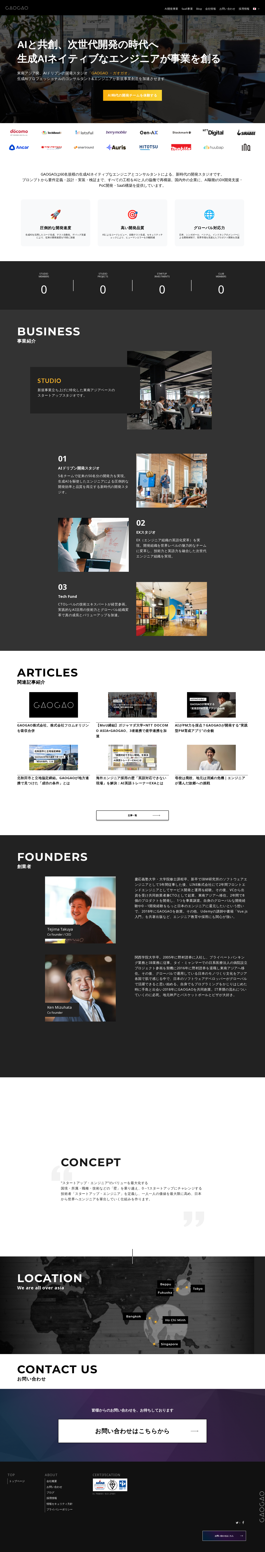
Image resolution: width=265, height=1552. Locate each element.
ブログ (50, 1492)
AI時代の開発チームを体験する (132, 95)
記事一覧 (132, 815)
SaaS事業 (187, 8)
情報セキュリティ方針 (60, 1503)
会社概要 (52, 1481)
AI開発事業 (171, 8)
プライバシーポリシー (60, 1509)
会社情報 (210, 8)
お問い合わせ (227, 8)
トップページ (17, 1481)
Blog (199, 8)
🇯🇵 (254, 8)
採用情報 (244, 8)
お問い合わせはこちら (224, 1536)
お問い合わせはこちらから (132, 1430)
